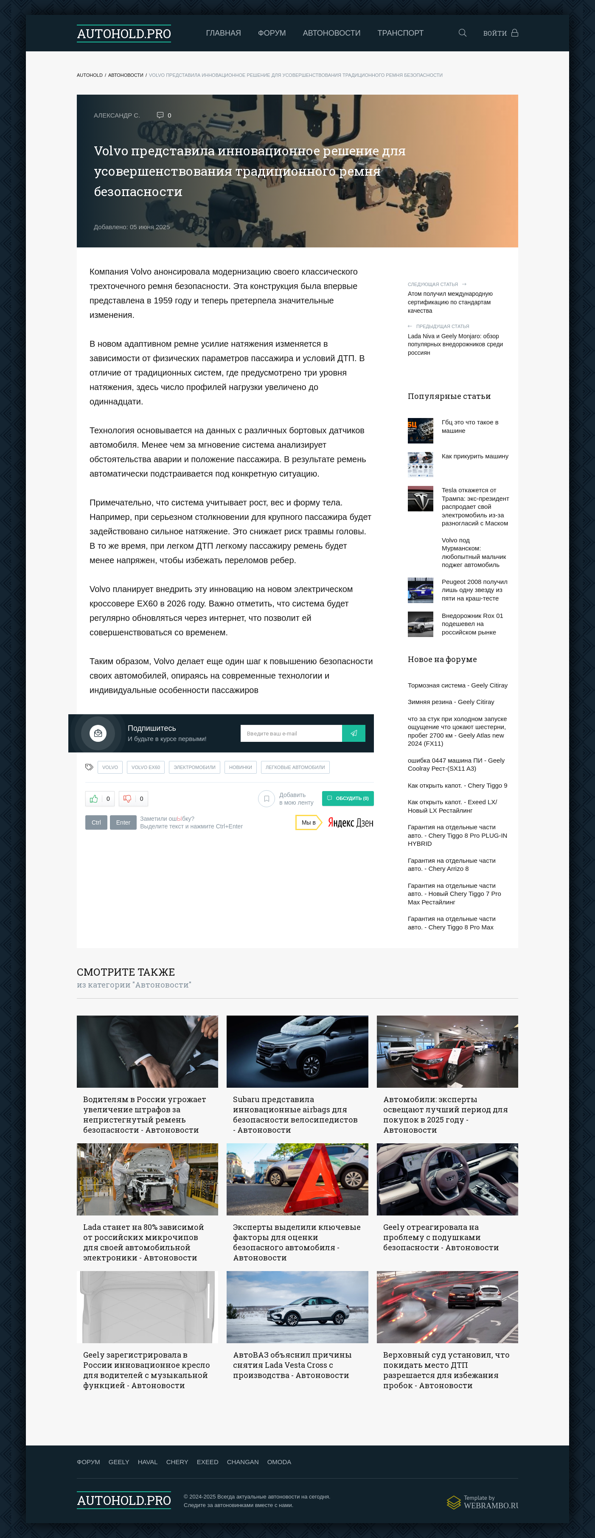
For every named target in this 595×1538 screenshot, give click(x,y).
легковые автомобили (295, 767)
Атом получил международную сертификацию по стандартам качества (459, 297)
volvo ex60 (146, 767)
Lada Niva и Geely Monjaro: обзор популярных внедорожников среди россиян (459, 339)
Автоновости (332, 33)
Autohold (90, 75)
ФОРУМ (88, 1461)
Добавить (285, 798)
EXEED (208, 1461)
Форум (272, 33)
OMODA (279, 1461)
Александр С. (117, 115)
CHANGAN (243, 1461)
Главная (223, 33)
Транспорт (401, 33)
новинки (240, 767)
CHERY (177, 1461)
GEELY (119, 1461)
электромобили (195, 767)
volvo (110, 767)
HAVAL (148, 1461)
